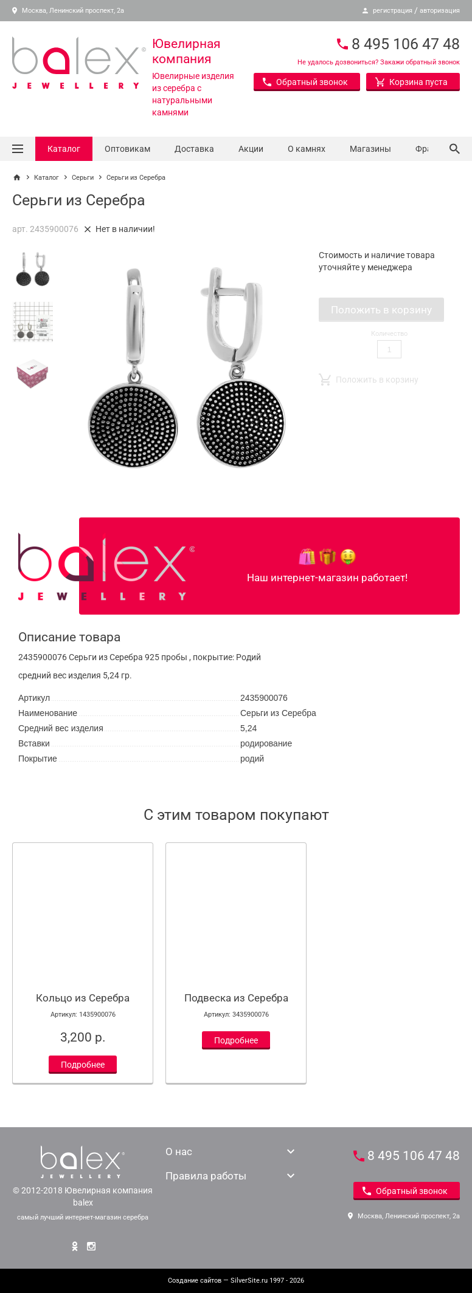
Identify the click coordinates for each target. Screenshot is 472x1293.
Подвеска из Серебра (236, 998)
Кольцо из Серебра (83, 998)
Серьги (83, 178)
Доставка (194, 149)
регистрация (392, 11)
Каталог (63, 149)
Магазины (370, 149)
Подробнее (83, 1065)
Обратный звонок (305, 82)
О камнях (306, 149)
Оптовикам (127, 149)
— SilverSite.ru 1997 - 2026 (236, 1280)
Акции (250, 149)
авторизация (440, 11)
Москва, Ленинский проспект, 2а (68, 10)
